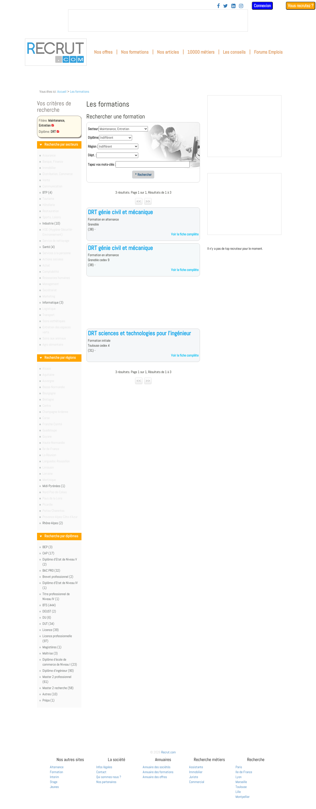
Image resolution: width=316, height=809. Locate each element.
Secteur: (93, 129)
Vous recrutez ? (300, 5)
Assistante (196, 767)
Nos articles (168, 52)
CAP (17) (48, 553)
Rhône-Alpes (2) (52, 523)
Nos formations (135, 52)
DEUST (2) (49, 611)
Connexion (262, 5)
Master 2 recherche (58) (58, 688)
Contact (101, 772)
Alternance (56, 767)
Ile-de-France (244, 772)
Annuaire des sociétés (156, 767)
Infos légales (104, 767)
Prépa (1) (48, 700)
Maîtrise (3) (50, 653)
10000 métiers (201, 52)
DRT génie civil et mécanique (120, 212)
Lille (238, 791)
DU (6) (46, 617)
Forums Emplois (268, 52)
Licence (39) (50, 630)
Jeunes (54, 787)
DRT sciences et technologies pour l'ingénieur (139, 333)
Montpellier (243, 796)
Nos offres (103, 52)
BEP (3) (47, 547)
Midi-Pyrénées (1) (53, 486)
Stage (53, 782)
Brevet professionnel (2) (57, 576)
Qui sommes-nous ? (108, 777)
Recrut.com (168, 752)
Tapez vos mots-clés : (102, 164)
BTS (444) (49, 605)
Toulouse (241, 787)
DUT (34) (48, 623)
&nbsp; (158, 20)
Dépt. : (92, 155)
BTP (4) (47, 192)
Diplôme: (93, 137)
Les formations (79, 91)
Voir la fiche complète (184, 234)
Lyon (238, 777)
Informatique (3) (52, 302)
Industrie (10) (51, 223)
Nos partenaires (106, 782)
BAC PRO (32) (51, 570)
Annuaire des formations (158, 772)
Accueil (61, 91)
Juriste (193, 777)
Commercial (196, 782)
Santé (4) (48, 247)
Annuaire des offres (155, 777)
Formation (56, 772)
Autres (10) (50, 694)
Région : (93, 146)
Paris (239, 767)
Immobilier (195, 772)
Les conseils (234, 52)
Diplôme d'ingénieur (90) (58, 670)
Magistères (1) (51, 647)
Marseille (241, 782)
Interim (54, 777)
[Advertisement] (143, 306)
